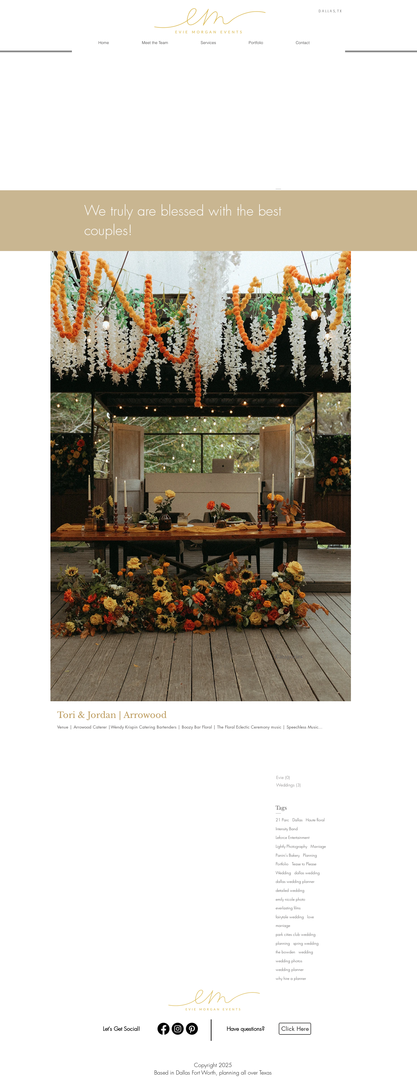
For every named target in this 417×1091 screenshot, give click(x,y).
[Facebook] (163, 1029)
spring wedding (306, 943)
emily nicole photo (290, 899)
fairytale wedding (290, 916)
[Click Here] (295, 1029)
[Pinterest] (192, 1029)
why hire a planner (291, 978)
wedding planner (290, 969)
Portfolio (282, 863)
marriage (283, 925)
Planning (310, 855)
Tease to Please (304, 863)
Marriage (318, 846)
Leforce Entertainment (292, 837)
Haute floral (315, 819)
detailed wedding (290, 890)
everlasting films (288, 907)
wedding (306, 951)
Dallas (297, 819)
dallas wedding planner (295, 881)
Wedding (283, 872)
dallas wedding (307, 872)
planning (283, 943)
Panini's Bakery (288, 855)
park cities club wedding (296, 934)
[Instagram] (178, 1029)
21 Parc (282, 819)
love (310, 916)
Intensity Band (287, 828)
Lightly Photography (291, 846)
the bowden (285, 951)
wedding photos (289, 960)
